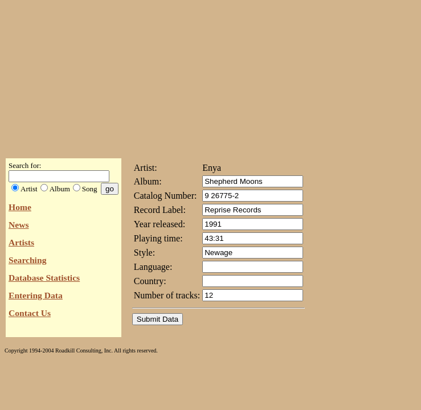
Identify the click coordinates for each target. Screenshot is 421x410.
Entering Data (36, 295)
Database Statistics (44, 277)
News (19, 224)
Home (20, 207)
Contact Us (30, 313)
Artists (21, 242)
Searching (27, 260)
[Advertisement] (210, 76)
